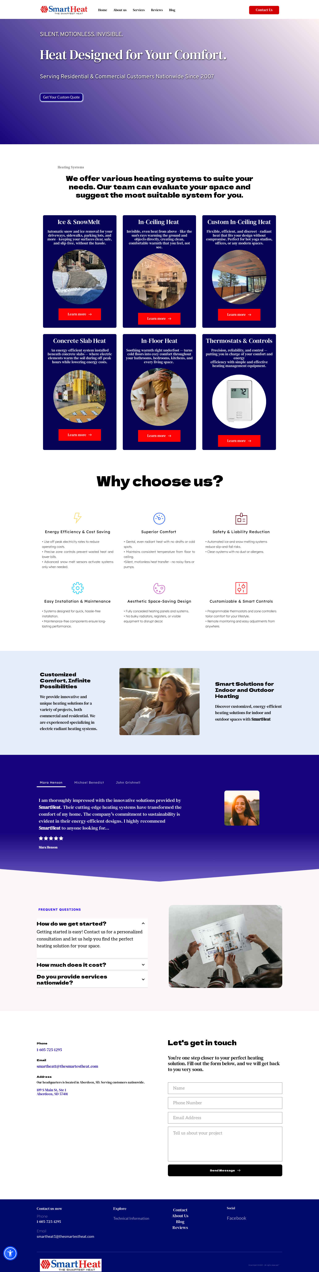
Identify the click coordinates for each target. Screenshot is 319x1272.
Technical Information (131, 1219)
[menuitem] (190, 1211)
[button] (92, 923)
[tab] (51, 782)
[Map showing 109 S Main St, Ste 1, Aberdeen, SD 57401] (92, 1136)
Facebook (236, 1219)
